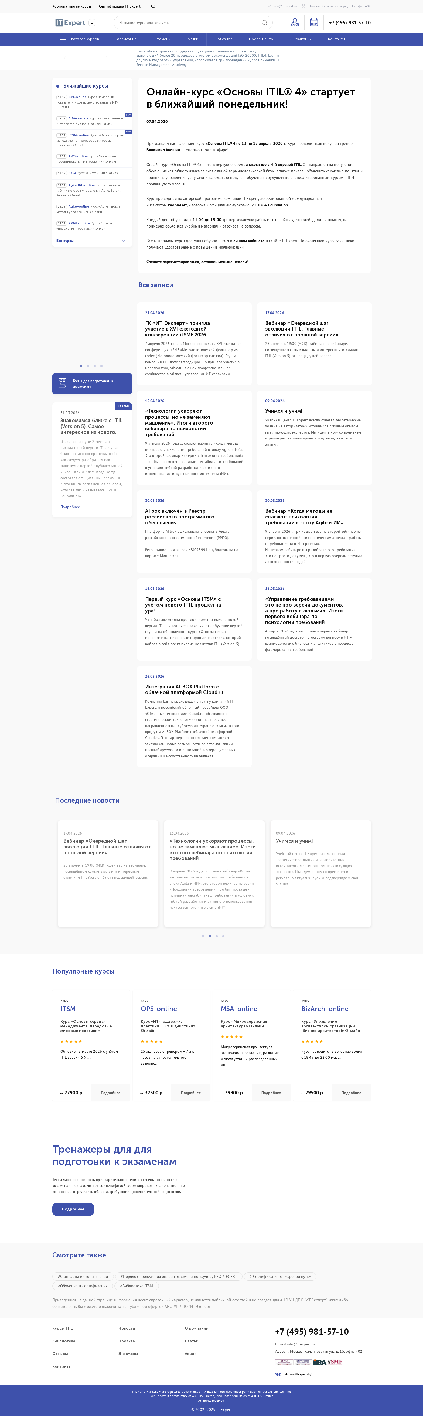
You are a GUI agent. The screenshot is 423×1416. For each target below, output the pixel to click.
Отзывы (60, 1354)
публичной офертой (145, 1306)
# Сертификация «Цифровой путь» (280, 1276)
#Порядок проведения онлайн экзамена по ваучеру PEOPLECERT (179, 1276)
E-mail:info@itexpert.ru (295, 1344)
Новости (126, 1328)
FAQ (152, 6)
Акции (191, 1354)
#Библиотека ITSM (136, 1285)
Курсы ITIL (62, 1328)
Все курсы (90, 240)
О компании (197, 1328)
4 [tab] (103, 367)
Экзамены (128, 1354)
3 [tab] (96, 367)
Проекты (127, 1341)
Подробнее (110, 1093)
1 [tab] (83, 367)
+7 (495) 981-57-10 (350, 23)
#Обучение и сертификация (82, 1285)
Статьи (192, 1341)
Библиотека (63, 1341)
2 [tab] (89, 367)
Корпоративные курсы (71, 6)
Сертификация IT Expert (120, 6)
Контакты (61, 1366)
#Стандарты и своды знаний (83, 1276)
